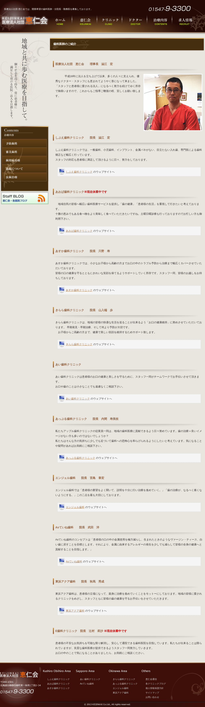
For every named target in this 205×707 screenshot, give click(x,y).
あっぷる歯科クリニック (80, 457)
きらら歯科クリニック (79, 344)
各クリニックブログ (156, 683)
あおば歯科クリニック (79, 230)
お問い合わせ (152, 697)
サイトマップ (152, 692)
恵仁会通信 (151, 679)
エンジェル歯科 (75, 507)
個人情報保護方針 (155, 688)
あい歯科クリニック (78, 398)
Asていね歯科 (74, 561)
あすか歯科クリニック (79, 290)
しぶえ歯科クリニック (79, 171)
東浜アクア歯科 (75, 610)
